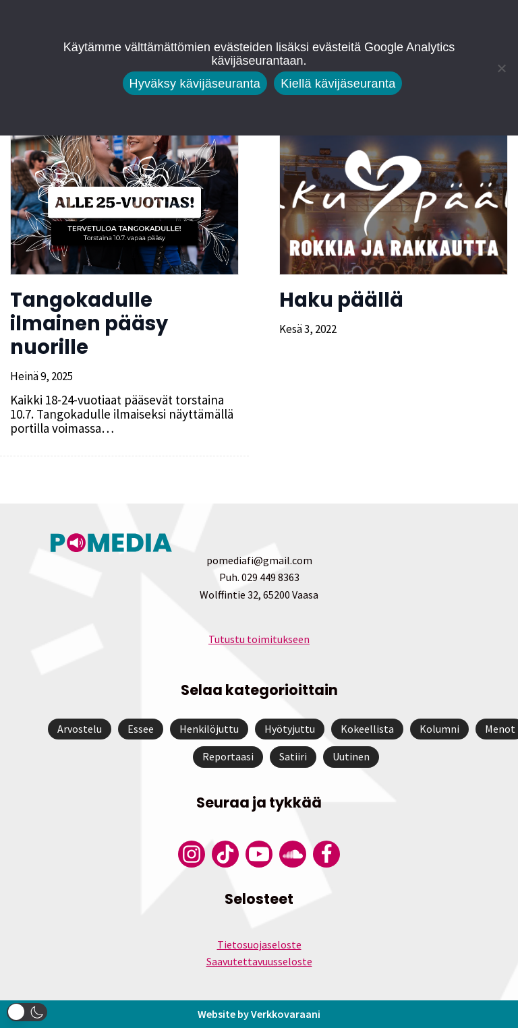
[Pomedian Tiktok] (225, 854)
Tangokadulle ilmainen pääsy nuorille (89, 323)
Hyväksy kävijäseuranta (195, 83)
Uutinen (351, 756)
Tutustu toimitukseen (259, 639)
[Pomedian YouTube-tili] (259, 854)
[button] (27, 1012)
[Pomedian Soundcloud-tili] (292, 854)
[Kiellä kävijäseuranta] (501, 68)
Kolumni (439, 728)
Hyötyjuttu (289, 728)
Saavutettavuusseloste (259, 961)
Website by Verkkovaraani (259, 1014)
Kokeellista (367, 728)
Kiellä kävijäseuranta (338, 83)
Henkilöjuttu (209, 728)
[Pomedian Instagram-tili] (191, 854)
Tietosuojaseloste (259, 944)
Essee (140, 728)
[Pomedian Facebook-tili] (326, 854)
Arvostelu (79, 728)
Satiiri (293, 756)
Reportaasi (228, 756)
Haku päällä (341, 299)
